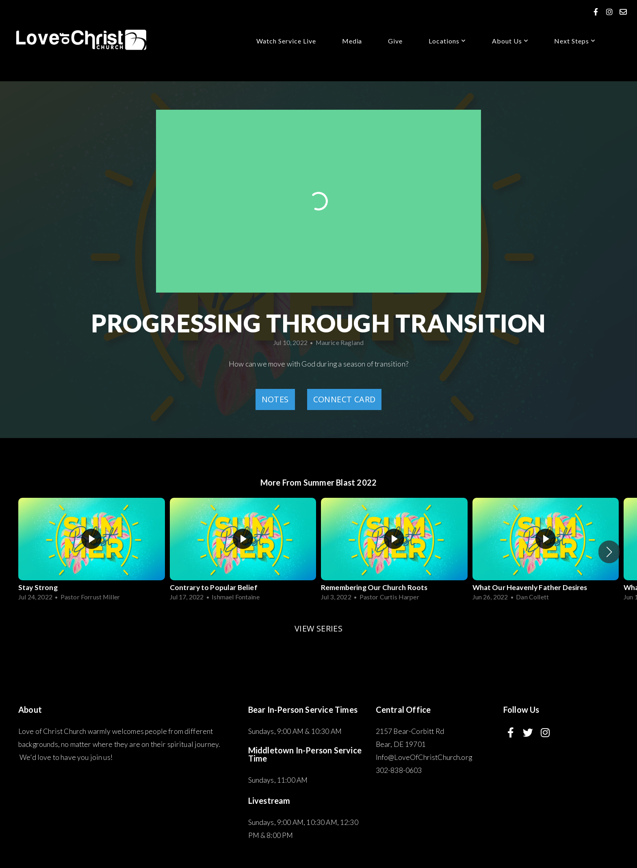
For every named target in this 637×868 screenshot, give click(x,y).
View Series (318, 628)
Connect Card (344, 399)
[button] (609, 552)
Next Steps (575, 41)
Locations (447, 41)
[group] (91, 552)
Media (352, 41)
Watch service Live (286, 41)
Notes (275, 399)
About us (510, 41)
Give (395, 41)
